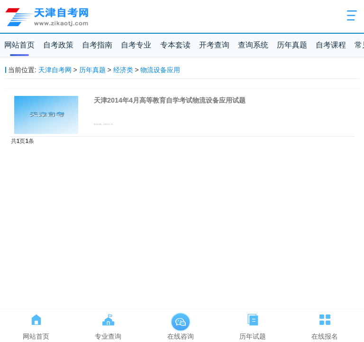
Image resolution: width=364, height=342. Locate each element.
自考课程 (331, 45)
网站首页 (19, 45)
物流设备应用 (160, 70)
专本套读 (175, 45)
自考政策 (58, 45)
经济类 (123, 70)
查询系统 (253, 45)
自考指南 (97, 45)
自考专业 (136, 45)
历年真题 (292, 45)
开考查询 (214, 45)
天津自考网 (55, 70)
